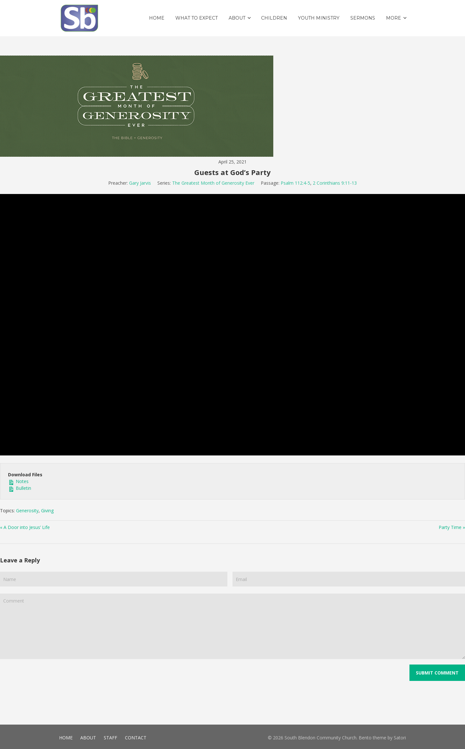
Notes (18, 481)
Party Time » (452, 527)
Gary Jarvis (140, 183)
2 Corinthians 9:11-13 (335, 183)
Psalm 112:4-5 (295, 183)
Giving (47, 510)
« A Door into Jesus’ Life (25, 527)
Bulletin (19, 488)
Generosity (27, 510)
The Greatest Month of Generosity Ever (213, 183)
